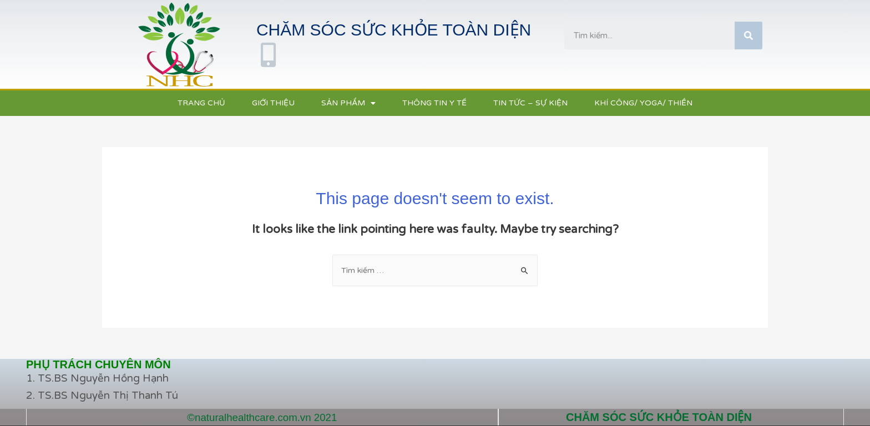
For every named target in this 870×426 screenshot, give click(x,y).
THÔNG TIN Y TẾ (434, 103)
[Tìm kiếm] (748, 35)
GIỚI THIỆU (273, 103)
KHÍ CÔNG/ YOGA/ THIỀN (643, 103)
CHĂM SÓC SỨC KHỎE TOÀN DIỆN (659, 417)
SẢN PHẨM (348, 103)
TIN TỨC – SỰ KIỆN (530, 103)
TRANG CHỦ (201, 103)
